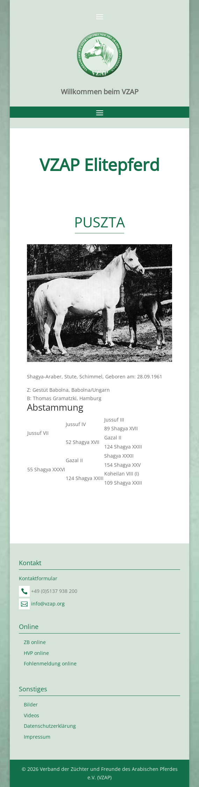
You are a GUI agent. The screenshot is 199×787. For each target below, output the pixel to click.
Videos (31, 715)
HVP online (36, 653)
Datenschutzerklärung (50, 726)
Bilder (31, 704)
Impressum (37, 736)
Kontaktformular (38, 578)
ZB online (35, 642)
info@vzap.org (48, 603)
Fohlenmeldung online (50, 663)
